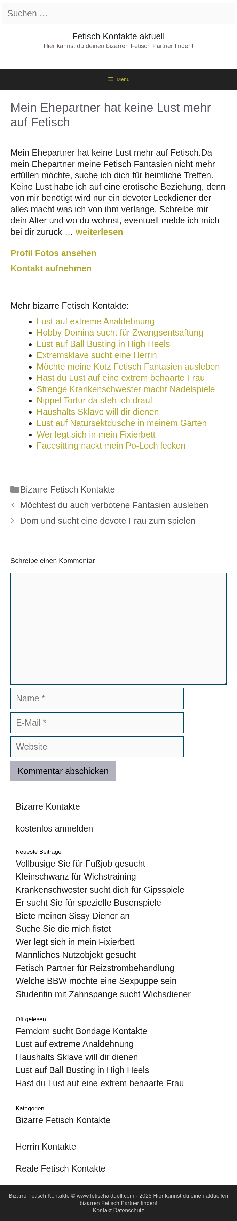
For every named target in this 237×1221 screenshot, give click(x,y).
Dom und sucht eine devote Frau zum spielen (107, 521)
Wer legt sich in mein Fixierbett (75, 942)
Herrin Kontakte (46, 1146)
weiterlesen (99, 232)
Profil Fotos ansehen (53, 253)
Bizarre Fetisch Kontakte (67, 489)
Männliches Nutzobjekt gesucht (76, 955)
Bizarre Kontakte (48, 806)
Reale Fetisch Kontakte (60, 1168)
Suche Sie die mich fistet (63, 929)
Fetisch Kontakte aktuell (118, 36)
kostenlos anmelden (54, 828)
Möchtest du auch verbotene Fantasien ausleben (114, 505)
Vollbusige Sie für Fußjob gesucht (80, 863)
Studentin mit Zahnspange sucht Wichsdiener (103, 994)
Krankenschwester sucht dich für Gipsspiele (100, 890)
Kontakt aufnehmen (51, 268)
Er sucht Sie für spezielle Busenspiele (88, 902)
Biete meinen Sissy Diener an (73, 916)
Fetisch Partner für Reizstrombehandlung (95, 968)
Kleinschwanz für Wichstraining (76, 876)
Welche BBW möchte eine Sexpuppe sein (96, 981)
